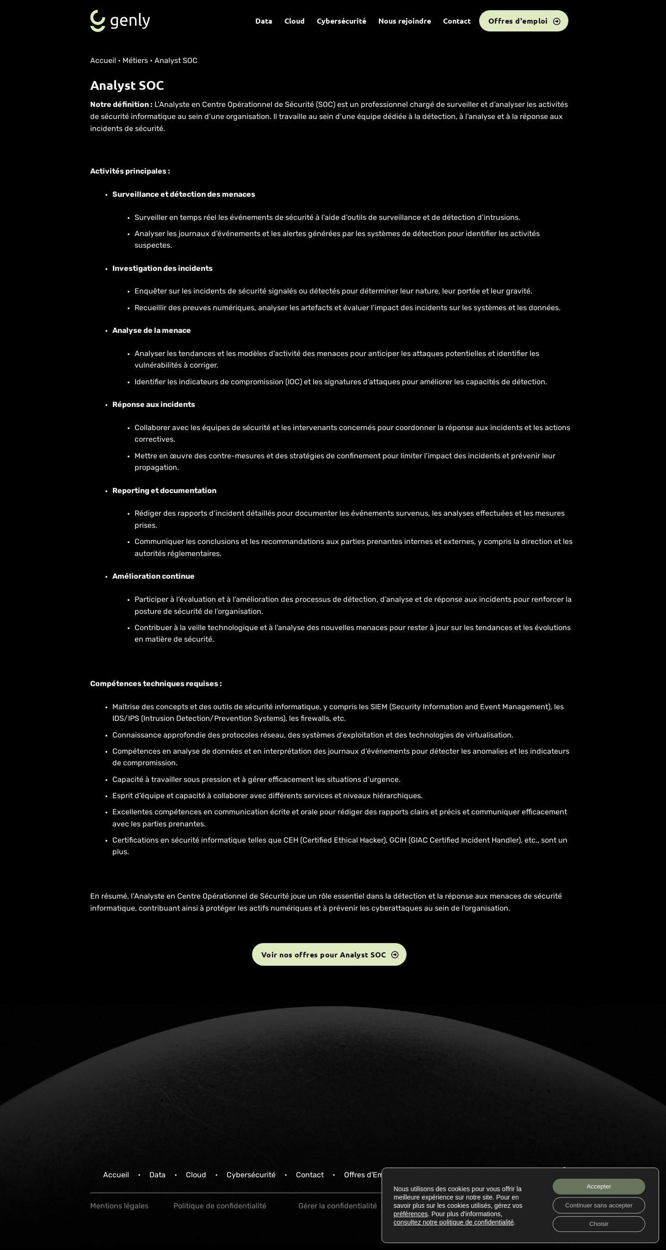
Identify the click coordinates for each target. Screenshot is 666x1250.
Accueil (103, 61)
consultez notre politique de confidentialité (454, 1221)
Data (263, 20)
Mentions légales (119, 1206)
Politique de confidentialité (219, 1206)
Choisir (596, 1223)
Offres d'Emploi (370, 1175)
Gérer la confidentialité (337, 1206)
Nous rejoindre (404, 20)
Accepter (596, 1184)
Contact (457, 20)
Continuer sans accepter (596, 1204)
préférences (411, 1212)
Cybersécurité (341, 20)
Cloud (294, 20)
